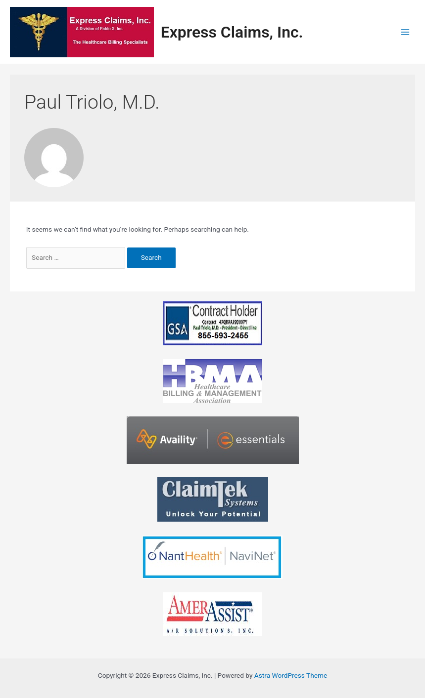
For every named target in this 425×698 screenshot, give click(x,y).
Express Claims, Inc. (232, 32)
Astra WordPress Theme (290, 675)
